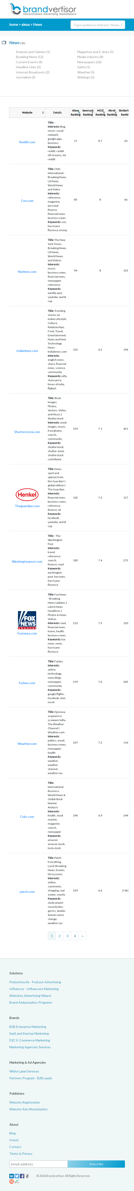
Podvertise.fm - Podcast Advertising (35, 982)
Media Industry (90, 57)
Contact (15, 1147)
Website (27, 112)
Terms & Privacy (20, 1153)
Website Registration (24, 1102)
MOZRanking (100, 112)
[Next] (82, 936)
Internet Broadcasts (32, 72)
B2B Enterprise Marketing (27, 1027)
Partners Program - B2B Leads (30, 1078)
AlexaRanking (75, 112)
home (13, 24)
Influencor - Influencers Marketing (34, 989)
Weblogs (85, 77)
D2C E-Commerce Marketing (29, 1040)
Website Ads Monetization (28, 1109)
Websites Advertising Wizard (30, 995)
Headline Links (28, 67)
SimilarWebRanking (126, 112)
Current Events (29, 62)
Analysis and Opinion (33, 52)
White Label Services (24, 1071)
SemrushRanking (88, 112)
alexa (25, 24)
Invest (14, 1140)
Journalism (25, 77)
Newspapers (89, 62)
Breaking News (29, 57)
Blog (12, 1133)
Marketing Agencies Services (30, 1047)
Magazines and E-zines (95, 52)
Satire (83, 67)
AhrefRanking (112, 112)
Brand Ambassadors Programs (30, 1002)
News (37, 24)
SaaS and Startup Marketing (29, 1033)
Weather (85, 72)
